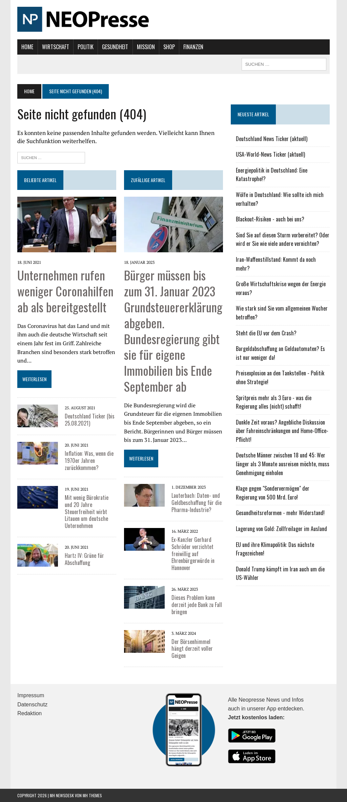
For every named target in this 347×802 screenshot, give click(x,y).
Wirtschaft (55, 47)
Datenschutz (32, 704)
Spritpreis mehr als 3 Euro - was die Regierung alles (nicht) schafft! (273, 402)
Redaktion (29, 713)
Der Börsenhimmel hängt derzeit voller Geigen (192, 649)
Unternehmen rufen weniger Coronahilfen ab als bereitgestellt (65, 291)
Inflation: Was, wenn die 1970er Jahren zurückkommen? (89, 460)
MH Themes (92, 795)
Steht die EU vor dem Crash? (266, 333)
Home (27, 47)
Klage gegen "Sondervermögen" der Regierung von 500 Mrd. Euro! (272, 492)
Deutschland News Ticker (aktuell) (271, 139)
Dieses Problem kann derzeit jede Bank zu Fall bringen (196, 604)
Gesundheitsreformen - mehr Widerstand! (280, 513)
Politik (86, 47)
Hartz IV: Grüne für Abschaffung (84, 559)
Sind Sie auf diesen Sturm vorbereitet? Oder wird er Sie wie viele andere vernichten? (282, 239)
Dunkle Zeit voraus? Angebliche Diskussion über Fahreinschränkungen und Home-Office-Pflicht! (282, 431)
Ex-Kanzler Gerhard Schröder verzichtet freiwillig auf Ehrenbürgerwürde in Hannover (193, 553)
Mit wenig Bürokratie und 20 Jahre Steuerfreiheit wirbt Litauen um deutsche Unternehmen (86, 511)
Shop (169, 47)
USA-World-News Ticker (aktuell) (270, 154)
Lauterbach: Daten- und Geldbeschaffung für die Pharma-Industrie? (196, 502)
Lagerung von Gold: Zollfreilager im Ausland (281, 529)
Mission (146, 47)
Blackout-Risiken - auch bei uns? (270, 219)
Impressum (30, 695)
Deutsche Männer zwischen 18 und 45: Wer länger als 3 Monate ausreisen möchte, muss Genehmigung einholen (282, 463)
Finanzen (193, 47)
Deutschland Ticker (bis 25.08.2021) (90, 419)
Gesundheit (115, 47)
